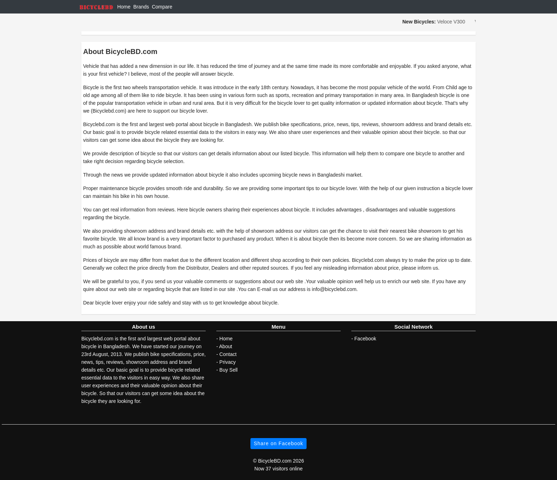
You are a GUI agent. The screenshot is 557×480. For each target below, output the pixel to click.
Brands (141, 7)
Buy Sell (229, 370)
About (225, 346)
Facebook (365, 338)
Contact (228, 354)
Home (123, 7)
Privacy (228, 362)
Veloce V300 (452, 22)
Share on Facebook (278, 443)
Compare (162, 7)
